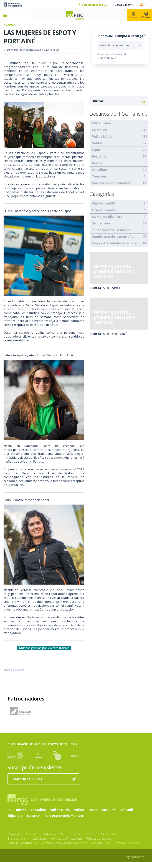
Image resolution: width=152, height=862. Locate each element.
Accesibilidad (100, 843)
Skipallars (99, 170)
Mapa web (14, 834)
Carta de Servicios (126, 843)
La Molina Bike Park (107, 217)
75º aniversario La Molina (111, 230)
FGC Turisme (101, 123)
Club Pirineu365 (103, 203)
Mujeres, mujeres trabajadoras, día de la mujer (32, 50)
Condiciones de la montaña (112, 237)
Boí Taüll (98, 163)
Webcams (133, 15)
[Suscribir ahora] (74, 779)
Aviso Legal (40, 838)
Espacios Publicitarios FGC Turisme (92, 834)
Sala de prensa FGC (93, 4)
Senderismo (101, 223)
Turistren (99, 176)
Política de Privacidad (66, 838)
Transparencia (17, 838)
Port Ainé (99, 156)
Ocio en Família (104, 210)
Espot (96, 150)
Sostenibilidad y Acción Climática (64, 843)
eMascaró (138, 857)
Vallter (97, 143)
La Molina (99, 130)
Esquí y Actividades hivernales (115, 243)
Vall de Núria (102, 136)
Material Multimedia (22, 843)
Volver (9, 25)
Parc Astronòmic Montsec (111, 183)
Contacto (32, 834)
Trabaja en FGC (53, 834)
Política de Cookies (98, 838)
